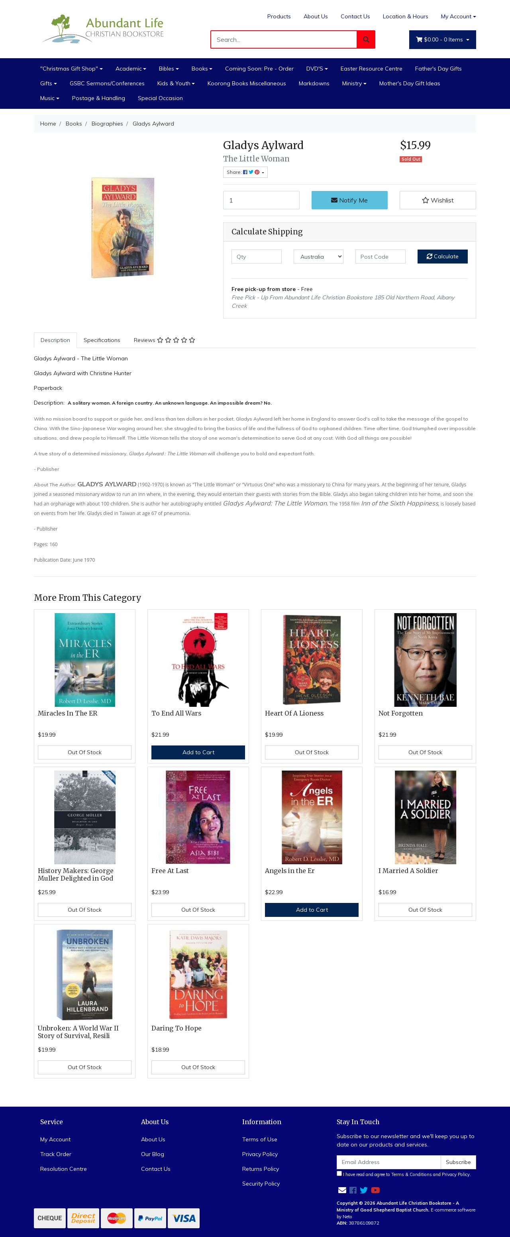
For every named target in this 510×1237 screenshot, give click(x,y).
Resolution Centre (63, 1168)
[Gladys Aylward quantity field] (261, 200)
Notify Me (349, 200)
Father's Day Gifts (438, 68)
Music (47, 98)
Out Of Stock (85, 752)
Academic (129, 68)
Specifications (102, 340)
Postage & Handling (98, 98)
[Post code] (380, 257)
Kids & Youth (173, 83)
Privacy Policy (260, 1154)
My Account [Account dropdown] (456, 16)
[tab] (55, 340)
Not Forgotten (401, 713)
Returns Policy (260, 1168)
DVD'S (314, 68)
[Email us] (342, 1190)
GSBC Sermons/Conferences (107, 83)
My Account (55, 1139)
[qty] (256, 257)
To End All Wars (176, 713)
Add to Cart (198, 752)
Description (55, 340)
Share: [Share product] (244, 172)
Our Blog (152, 1154)
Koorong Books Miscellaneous (247, 83)
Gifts (46, 83)
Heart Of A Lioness (294, 713)
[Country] (319, 257)
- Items (440, 39)
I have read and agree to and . (404, 1174)
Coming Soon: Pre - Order (259, 68)
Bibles (166, 68)
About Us (316, 16)
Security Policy (261, 1183)
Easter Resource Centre (371, 68)
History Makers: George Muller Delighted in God (76, 874)
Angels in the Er (290, 871)
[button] (438, 200)
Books (200, 68)
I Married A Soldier (408, 871)
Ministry (352, 83)
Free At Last (170, 871)
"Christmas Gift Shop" (69, 68)
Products (279, 16)
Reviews (164, 340)
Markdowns (314, 83)
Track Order (55, 1154)
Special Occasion (160, 98)
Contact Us (355, 16)
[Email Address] (389, 1162)
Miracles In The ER (67, 713)
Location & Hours (405, 16)
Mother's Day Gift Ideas (409, 83)
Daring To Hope (176, 1028)
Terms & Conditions (411, 1174)
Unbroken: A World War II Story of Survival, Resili (78, 1032)
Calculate (443, 256)
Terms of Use (259, 1139)
